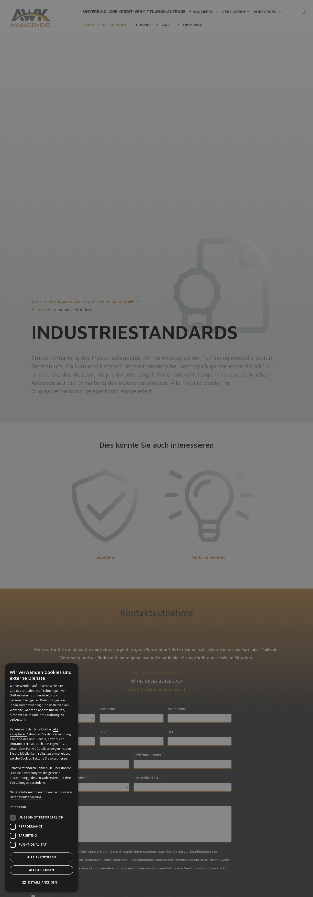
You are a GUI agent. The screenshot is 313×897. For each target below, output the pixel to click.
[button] (41, 882)
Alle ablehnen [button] (41, 870)
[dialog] (41, 777)
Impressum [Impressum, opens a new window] (18, 807)
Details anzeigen (48, 749)
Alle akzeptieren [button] (41, 857)
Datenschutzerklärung (26, 797)
